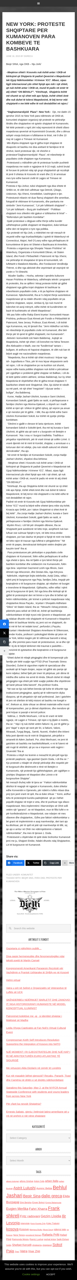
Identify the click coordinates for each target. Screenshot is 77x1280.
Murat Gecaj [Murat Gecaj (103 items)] (48, 1230)
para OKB (40, 878)
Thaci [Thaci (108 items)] (17, 1252)
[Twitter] (33, 863)
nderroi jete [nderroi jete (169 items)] (60, 1229)
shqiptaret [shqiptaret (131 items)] (47, 1245)
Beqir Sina (27, 878)
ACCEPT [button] (50, 1274)
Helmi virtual (13, 980)
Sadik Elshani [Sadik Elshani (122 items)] (63, 1239)
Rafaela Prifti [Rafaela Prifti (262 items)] (50, 1234)
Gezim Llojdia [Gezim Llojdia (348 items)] (51, 1216)
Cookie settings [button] (31, 1274)
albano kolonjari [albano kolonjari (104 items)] (12, 1181)
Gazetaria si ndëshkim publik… (24, 948)
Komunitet (27, 875)
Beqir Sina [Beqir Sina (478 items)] (32, 1196)
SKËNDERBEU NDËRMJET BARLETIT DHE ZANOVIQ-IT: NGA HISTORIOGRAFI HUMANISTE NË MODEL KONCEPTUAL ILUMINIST (38, 1004)
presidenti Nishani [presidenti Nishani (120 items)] (33, 1235)
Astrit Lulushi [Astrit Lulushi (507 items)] (24, 1188)
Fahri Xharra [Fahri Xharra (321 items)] (38, 1209)
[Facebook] (15, 863)
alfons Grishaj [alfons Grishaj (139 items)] (26, 1181)
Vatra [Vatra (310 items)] (24, 1251)
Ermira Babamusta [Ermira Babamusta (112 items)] (53, 1203)
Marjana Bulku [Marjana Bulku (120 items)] (36, 1229)
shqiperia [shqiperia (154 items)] (37, 1245)
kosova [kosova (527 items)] (12, 1229)
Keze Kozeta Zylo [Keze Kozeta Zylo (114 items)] (38, 1223)
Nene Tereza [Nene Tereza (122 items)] (19, 1235)
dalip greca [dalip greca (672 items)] (51, 1195)
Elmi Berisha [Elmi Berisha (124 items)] (26, 1202)
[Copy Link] (51, 863)
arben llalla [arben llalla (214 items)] (51, 1181)
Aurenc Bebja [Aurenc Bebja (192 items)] (44, 1188)
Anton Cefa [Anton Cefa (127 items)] (39, 1181)
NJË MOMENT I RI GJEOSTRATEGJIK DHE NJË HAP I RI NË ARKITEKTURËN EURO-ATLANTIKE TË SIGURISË (38, 1056)
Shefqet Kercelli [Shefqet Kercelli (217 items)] (22, 1244)
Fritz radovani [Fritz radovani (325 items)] (30, 1216)
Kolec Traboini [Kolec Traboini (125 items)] (52, 1223)
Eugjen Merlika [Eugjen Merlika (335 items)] (17, 1209)
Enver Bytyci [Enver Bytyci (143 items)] (38, 1202)
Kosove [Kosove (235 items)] (24, 1229)
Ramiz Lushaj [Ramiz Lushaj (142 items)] (36, 1239)
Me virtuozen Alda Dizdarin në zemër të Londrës (33, 1067)
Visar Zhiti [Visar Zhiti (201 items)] (34, 1251)
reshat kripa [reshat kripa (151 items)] (50, 1239)
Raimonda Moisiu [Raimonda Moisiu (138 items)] (20, 1239)
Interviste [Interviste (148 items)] (25, 1223)
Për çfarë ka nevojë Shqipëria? (23, 1103)
